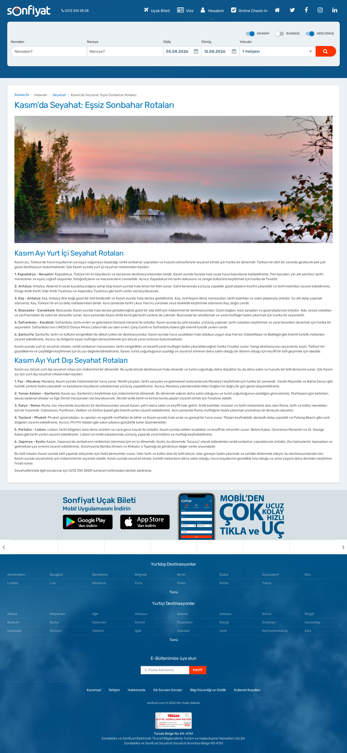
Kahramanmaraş (275, 631)
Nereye (92, 42)
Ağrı (95, 614)
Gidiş (167, 42)
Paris (138, 583)
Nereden (17, 42)
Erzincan (268, 622)
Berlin (181, 575)
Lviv (53, 583)
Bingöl (309, 614)
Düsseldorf (270, 575)
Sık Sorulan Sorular (167, 690)
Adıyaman (57, 614)
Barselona (100, 575)
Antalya (225, 614)
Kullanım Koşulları (247, 690)
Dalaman (99, 622)
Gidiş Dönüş (320, 34)
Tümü (173, 592)
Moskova (99, 583)
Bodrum (13, 622)
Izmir (223, 631)
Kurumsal (94, 690)
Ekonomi (257, 34)
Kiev (308, 575)
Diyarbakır (185, 622)
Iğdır (138, 631)
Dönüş (206, 42)
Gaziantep (312, 622)
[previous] (6, 547)
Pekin (181, 583)
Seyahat (59, 95)
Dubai (224, 575)
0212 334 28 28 (75, 11)
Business (287, 34)
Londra (12, 583)
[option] (35, 547)
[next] (341, 547)
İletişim (114, 690)
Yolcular (246, 42)
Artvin (266, 614)
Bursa (54, 622)
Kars (308, 631)
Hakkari (98, 631)
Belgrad (141, 575)
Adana (12, 614)
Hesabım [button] (212, 9)
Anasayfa (21, 95)
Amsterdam (16, 575)
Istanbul (183, 631)
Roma (224, 583)
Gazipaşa (14, 631)
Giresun (55, 631)
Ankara (182, 614)
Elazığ (224, 622)
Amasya (141, 614)
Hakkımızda (136, 690)
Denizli (140, 622)
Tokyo (266, 583)
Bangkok (56, 575)
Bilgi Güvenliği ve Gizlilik (208, 690)
